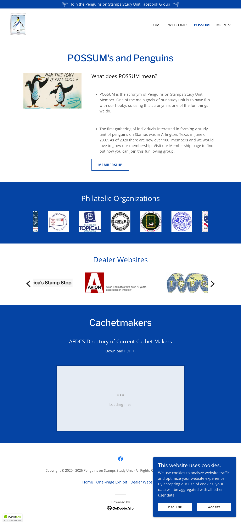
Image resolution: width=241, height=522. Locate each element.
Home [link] (156, 24)
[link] (18, 23)
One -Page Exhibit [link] (111, 482)
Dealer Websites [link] (144, 482)
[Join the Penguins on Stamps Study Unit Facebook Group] (120, 4)
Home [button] (87, 482)
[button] (223, 24)
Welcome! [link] (177, 24)
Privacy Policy (185, 470)
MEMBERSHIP (110, 165)
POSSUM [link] (202, 24)
